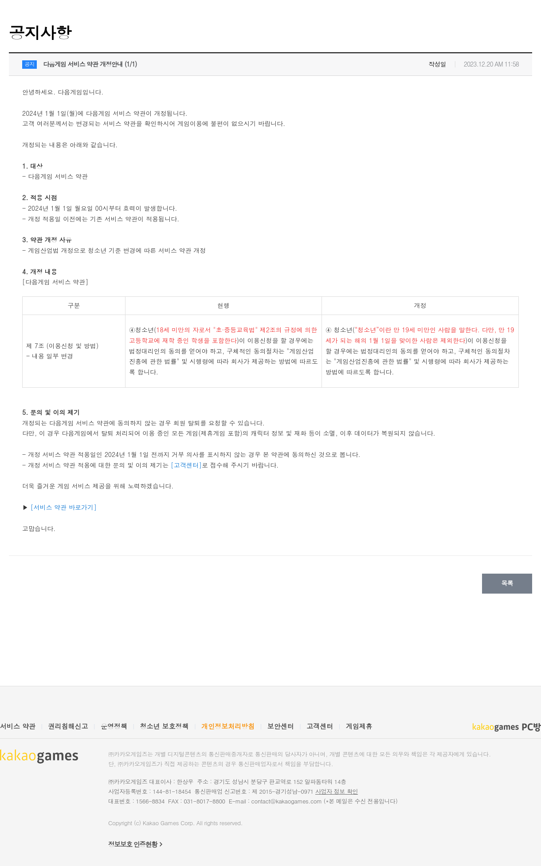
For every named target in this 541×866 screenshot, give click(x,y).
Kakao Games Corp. (169, 823)
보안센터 (280, 726)
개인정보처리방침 (228, 726)
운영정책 (114, 726)
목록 (507, 583)
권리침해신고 (68, 726)
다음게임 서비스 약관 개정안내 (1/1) (90, 63)
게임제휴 (359, 726)
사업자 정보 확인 (336, 791)
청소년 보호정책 (164, 726)
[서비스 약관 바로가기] (64, 507)
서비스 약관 (17, 726)
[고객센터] (186, 465)
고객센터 (319, 726)
